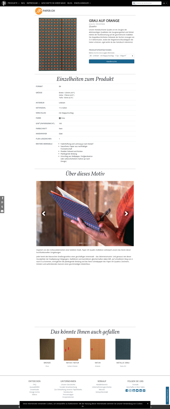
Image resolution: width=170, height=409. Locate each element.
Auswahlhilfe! (35, 387)
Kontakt (135, 384)
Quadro (92, 26)
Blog (69, 3)
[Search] (149, 3)
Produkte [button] (13, 3)
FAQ (34, 384)
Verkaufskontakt (102, 392)
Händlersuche (111, 61)
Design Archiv (34, 392)
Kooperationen (68, 397)
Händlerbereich (102, 384)
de (164, 3)
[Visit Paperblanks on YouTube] (134, 390)
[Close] (147, 403)
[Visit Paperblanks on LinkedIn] (141, 390)
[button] (43, 213)
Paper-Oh (49, 10)
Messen (102, 389)
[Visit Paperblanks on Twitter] (137, 390)
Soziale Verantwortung (68, 387)
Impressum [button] (32, 3)
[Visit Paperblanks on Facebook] (127, 390)
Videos (34, 394)
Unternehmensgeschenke (102, 387)
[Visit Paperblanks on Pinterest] (144, 390)
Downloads (34, 389)
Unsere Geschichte (68, 384)
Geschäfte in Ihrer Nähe (53, 3)
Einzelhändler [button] (81, 3)
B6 (108, 55)
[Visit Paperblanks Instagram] (130, 390)
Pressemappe (68, 394)
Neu (23, 3)
